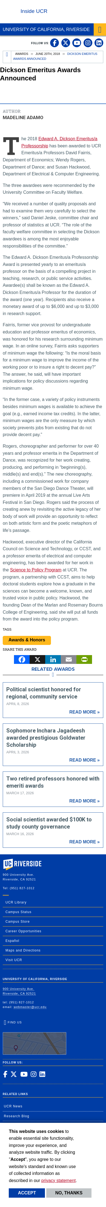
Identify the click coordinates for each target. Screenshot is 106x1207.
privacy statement (58, 1180)
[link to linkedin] (98, 42)
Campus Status (18, 912)
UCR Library (16, 902)
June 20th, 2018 (48, 53)
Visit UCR (13, 960)
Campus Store (17, 922)
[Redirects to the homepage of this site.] (7, 57)
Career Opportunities (23, 931)
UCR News (13, 1106)
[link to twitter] (65, 42)
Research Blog (16, 1116)
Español (12, 941)
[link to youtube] (76, 42)
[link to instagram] (88, 42)
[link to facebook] (54, 42)
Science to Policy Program (36, 570)
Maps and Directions (23, 950)
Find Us (34, 1038)
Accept (27, 1193)
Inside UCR (34, 11)
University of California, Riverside (46, 29)
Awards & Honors (26, 640)
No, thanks (69, 1193)
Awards (21, 53)
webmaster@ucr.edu (30, 1007)
